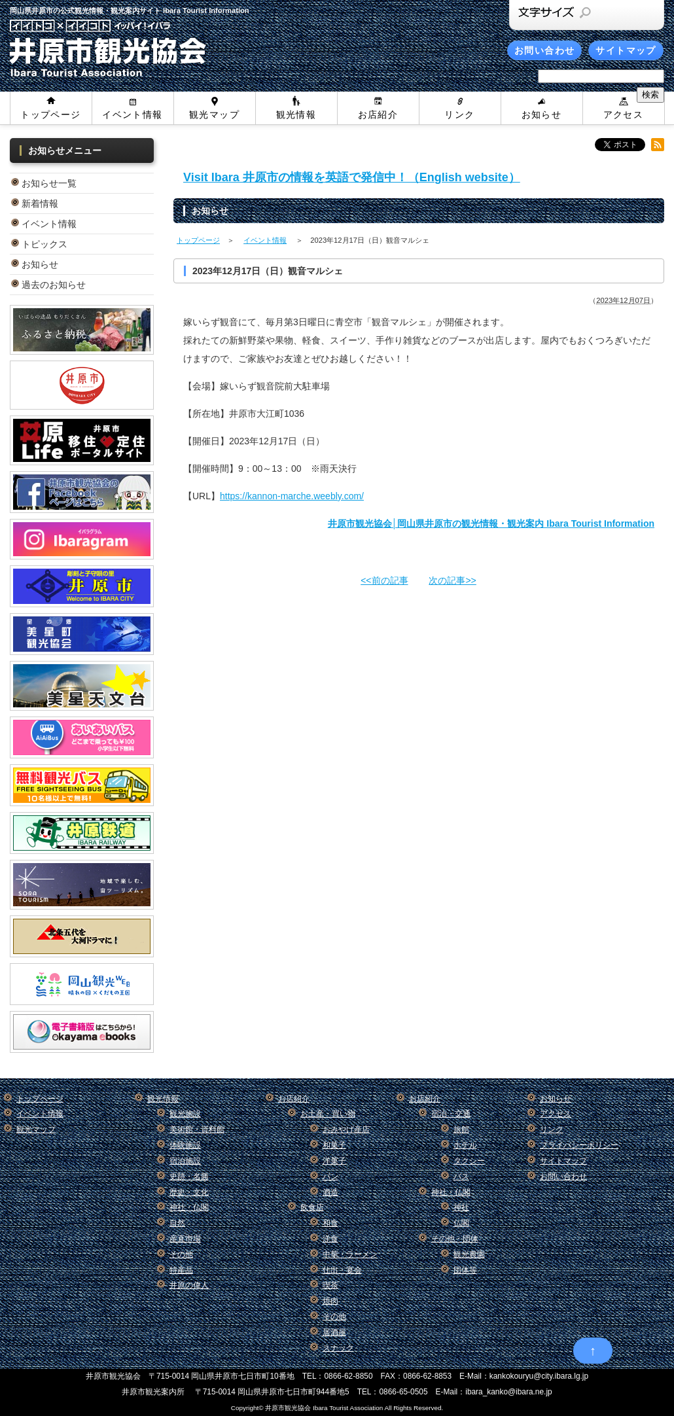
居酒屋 (334, 1332)
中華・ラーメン (350, 1254)
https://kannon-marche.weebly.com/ (292, 496)
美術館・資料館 (196, 1129)
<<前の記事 (384, 580)
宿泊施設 (185, 1160)
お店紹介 (378, 114)
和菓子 (334, 1145)
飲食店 (312, 1207)
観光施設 (185, 1113)
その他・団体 (454, 1238)
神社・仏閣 (189, 1207)
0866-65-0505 (403, 1391)
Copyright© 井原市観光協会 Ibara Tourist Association (307, 1407)
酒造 (330, 1192)
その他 (181, 1254)
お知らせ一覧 (49, 183)
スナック (338, 1348)
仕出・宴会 (342, 1270)
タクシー (469, 1160)
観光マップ (214, 114)
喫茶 (330, 1285)
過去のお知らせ (54, 284)
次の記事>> (452, 580)
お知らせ (542, 114)
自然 (177, 1223)
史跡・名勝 (189, 1176)
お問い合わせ (544, 50)
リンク (459, 114)
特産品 (181, 1270)
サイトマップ (625, 50)
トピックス (44, 244)
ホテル (465, 1145)
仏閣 (461, 1223)
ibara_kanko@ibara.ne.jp (508, 1391)
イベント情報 (132, 114)
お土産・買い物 (327, 1113)
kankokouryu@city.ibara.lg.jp (538, 1376)
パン (330, 1176)
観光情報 (296, 114)
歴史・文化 (189, 1192)
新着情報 (40, 203)
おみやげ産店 (346, 1129)
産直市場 (185, 1238)
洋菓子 (334, 1160)
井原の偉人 (189, 1285)
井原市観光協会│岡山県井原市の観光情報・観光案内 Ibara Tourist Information (491, 523)
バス (461, 1176)
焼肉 (330, 1300)
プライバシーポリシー (579, 1145)
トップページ (50, 114)
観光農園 (469, 1254)
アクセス (623, 114)
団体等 (465, 1270)
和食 (330, 1223)
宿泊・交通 (450, 1113)
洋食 (330, 1238)
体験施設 (185, 1145)
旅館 (461, 1129)
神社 (461, 1207)
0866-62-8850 (349, 1376)
